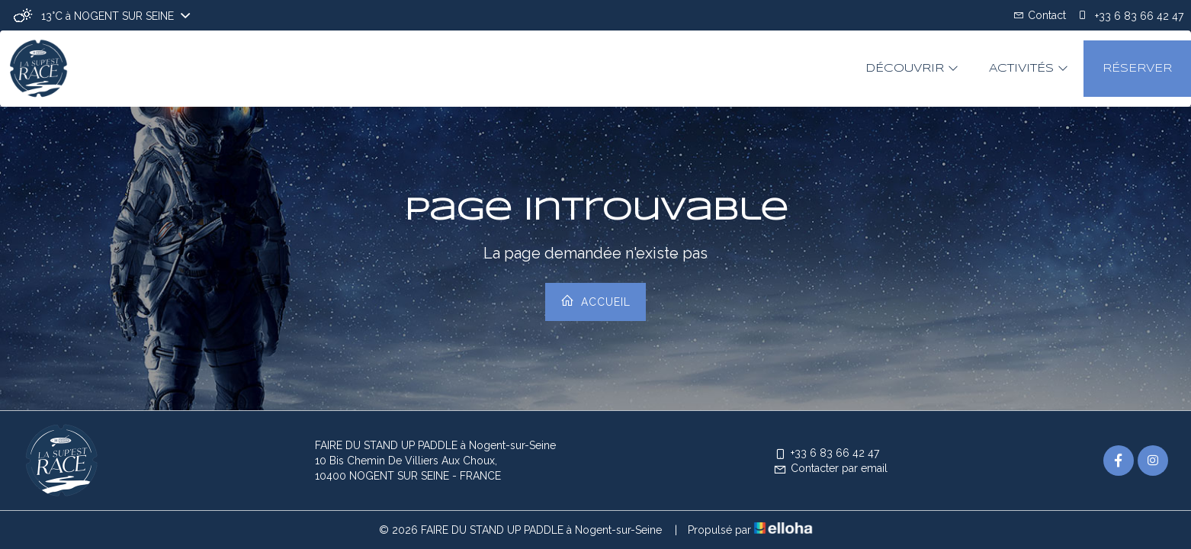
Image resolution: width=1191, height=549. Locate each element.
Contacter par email (830, 468)
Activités (1028, 68)
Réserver (1137, 68)
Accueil (595, 301)
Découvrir (911, 68)
